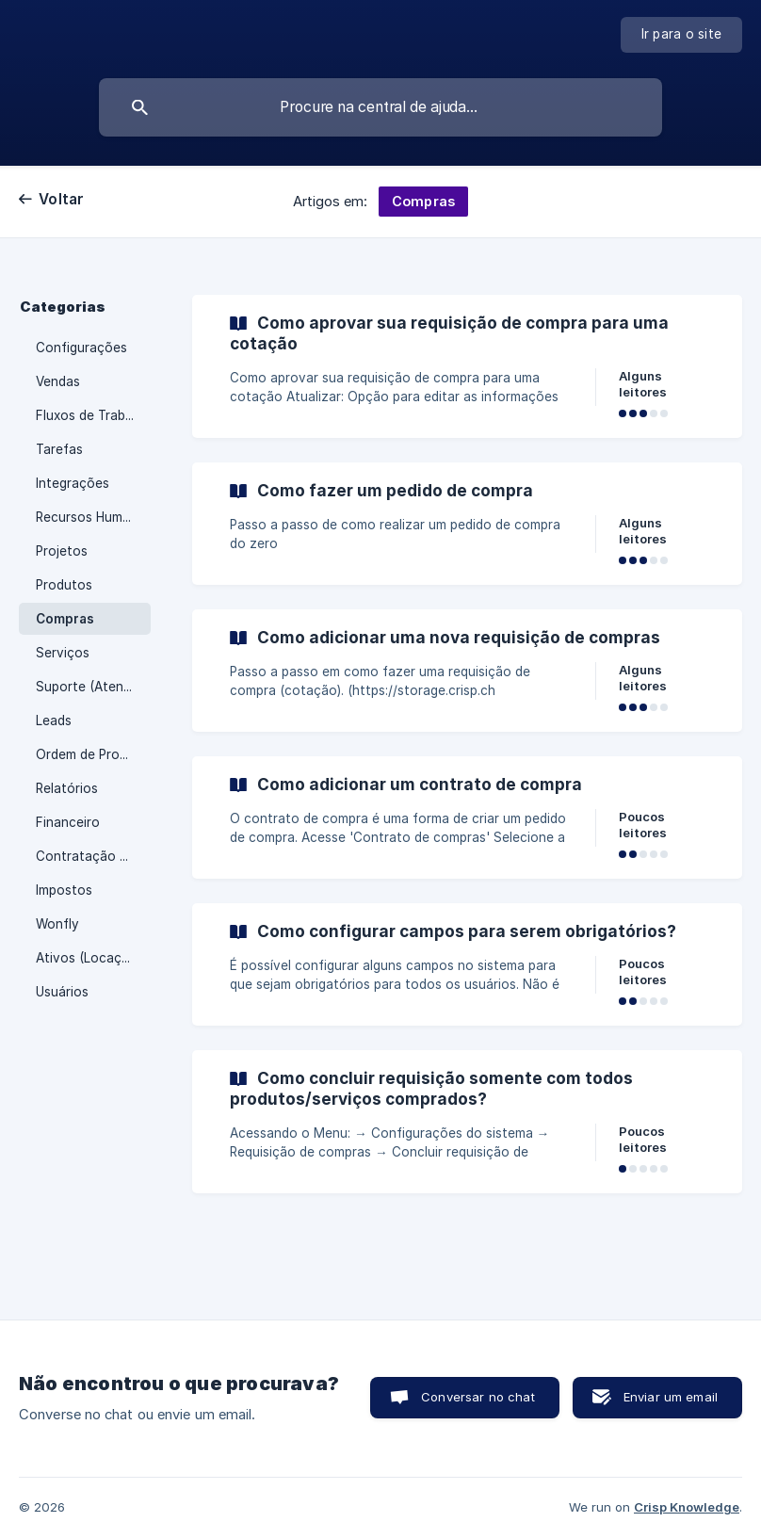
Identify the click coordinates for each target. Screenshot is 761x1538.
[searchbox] (380, 107)
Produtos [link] (64, 584)
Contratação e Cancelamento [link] (93, 856)
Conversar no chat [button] (478, 1396)
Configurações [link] (81, 347)
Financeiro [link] (68, 822)
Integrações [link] (72, 483)
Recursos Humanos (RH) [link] (93, 517)
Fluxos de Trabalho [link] (93, 415)
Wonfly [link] (57, 923)
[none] (682, 35)
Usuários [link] (62, 991)
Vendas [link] (58, 381)
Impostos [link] (64, 890)
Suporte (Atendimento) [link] (93, 686)
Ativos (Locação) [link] (88, 957)
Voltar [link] (62, 199)
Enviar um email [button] (670, 1396)
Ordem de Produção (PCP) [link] (93, 754)
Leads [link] (54, 720)
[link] (467, 366)
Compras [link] (65, 618)
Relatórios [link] (67, 788)
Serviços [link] (62, 652)
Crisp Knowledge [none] (686, 1506)
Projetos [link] (62, 551)
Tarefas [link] (59, 449)
